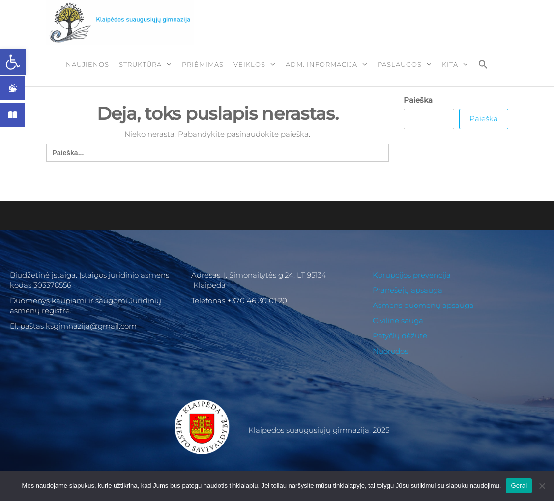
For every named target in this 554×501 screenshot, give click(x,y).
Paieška (418, 100)
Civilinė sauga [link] (398, 320)
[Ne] (542, 486)
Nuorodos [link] (390, 351)
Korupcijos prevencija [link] (412, 274)
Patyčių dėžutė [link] (400, 335)
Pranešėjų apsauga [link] (407, 290)
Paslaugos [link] (400, 64)
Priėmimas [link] (203, 64)
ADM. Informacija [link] (321, 64)
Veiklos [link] (249, 64)
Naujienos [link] (87, 64)
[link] (13, 62)
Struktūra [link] (140, 64)
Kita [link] (450, 64)
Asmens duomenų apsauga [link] (423, 305)
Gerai (519, 485)
